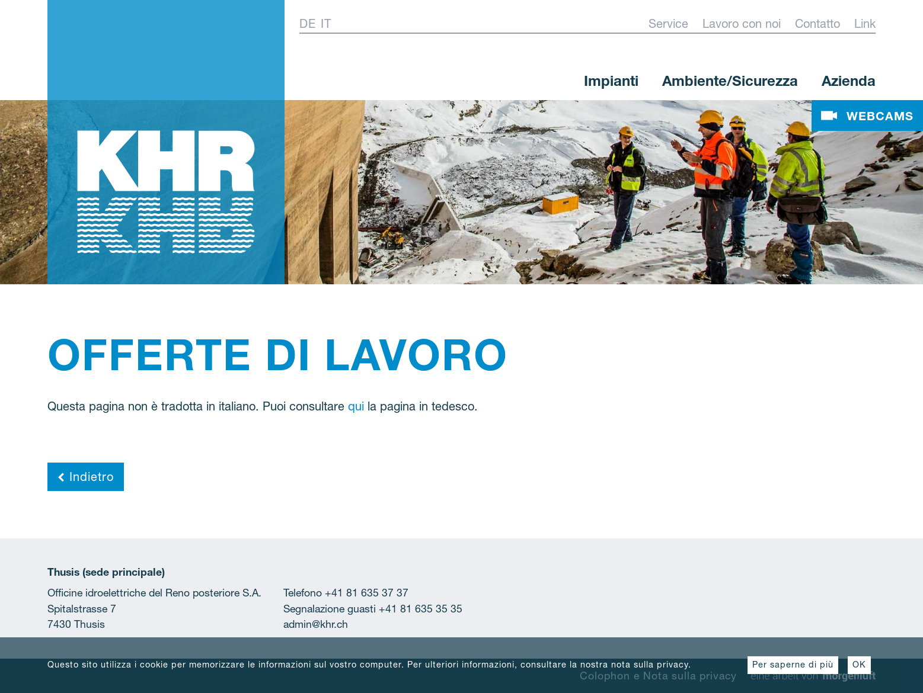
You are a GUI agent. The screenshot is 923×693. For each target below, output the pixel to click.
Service (668, 24)
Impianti (611, 81)
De (307, 24)
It (326, 24)
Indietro (86, 477)
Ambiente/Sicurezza (730, 81)
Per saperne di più (792, 664)
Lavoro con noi (741, 24)
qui (356, 406)
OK (859, 664)
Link (865, 24)
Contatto (817, 24)
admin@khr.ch (315, 624)
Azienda (849, 81)
